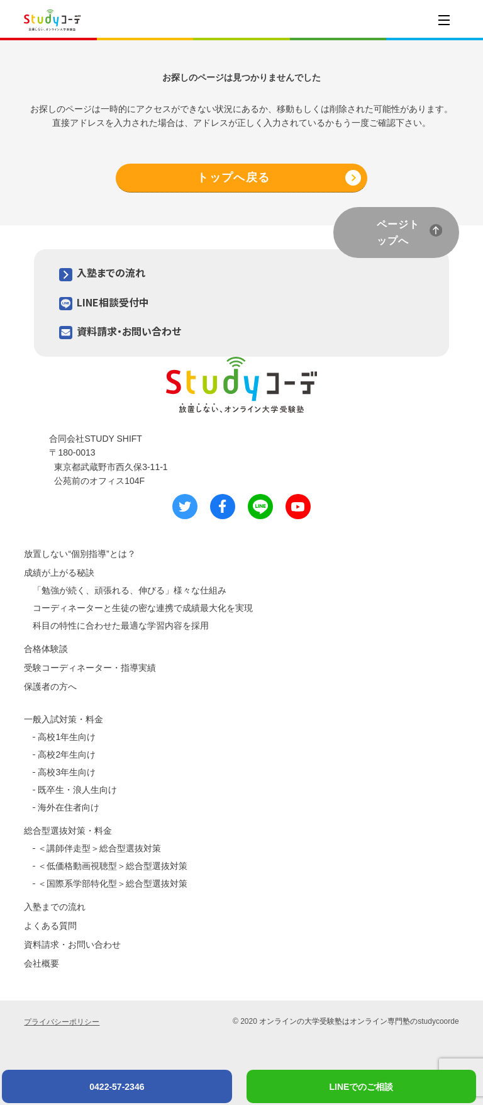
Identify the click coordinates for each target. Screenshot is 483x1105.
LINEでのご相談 (362, 1087)
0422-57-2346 (116, 1087)
